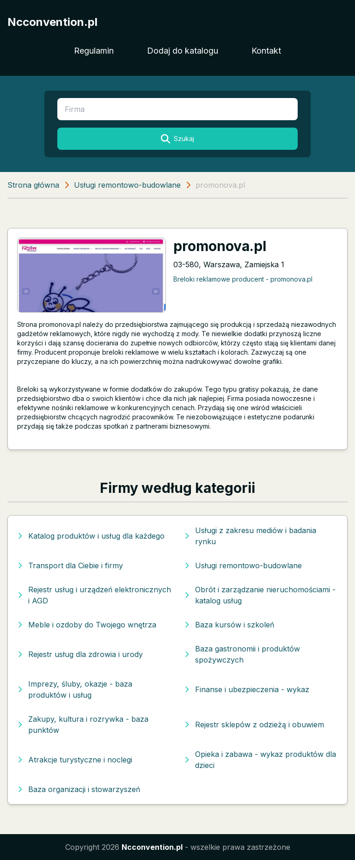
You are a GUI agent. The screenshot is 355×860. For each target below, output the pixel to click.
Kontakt (266, 50)
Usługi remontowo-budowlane (127, 185)
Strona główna (33, 185)
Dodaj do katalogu (182, 50)
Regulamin (94, 50)
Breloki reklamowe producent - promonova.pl (242, 279)
